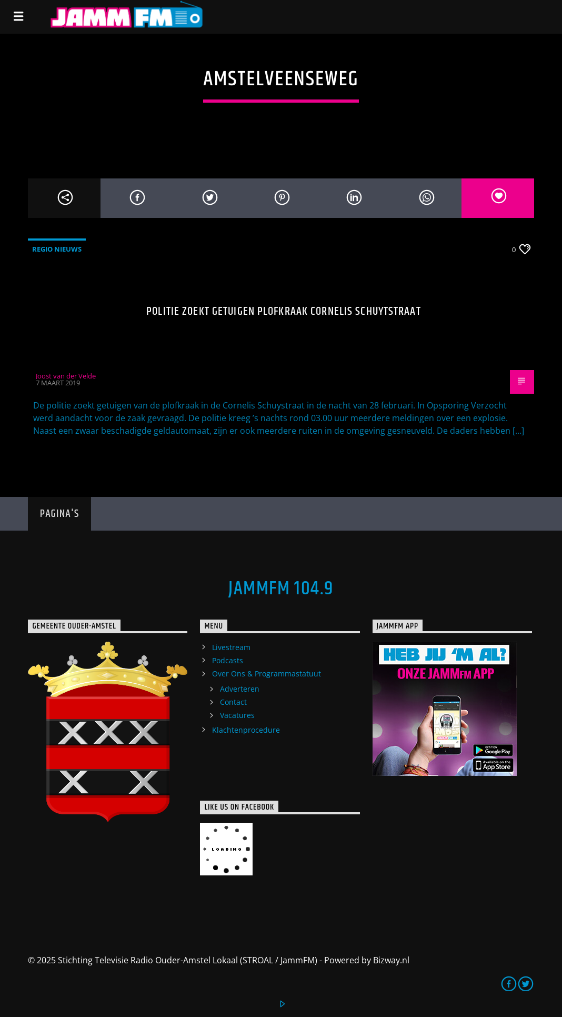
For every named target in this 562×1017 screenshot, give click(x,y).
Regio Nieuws (57, 249)
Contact (233, 702)
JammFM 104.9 (280, 589)
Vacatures (237, 715)
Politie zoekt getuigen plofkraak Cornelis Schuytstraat (283, 311)
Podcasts (227, 660)
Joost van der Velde (66, 376)
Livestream (231, 647)
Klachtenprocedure (246, 730)
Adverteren (239, 689)
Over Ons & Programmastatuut (266, 674)
